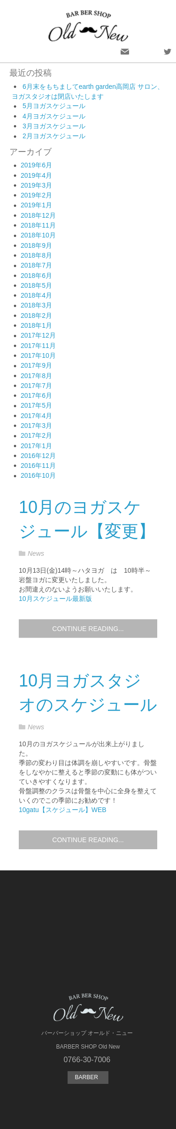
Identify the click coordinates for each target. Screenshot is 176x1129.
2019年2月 (36, 195)
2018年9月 (36, 245)
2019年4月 (36, 175)
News (36, 553)
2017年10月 (38, 355)
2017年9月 (36, 365)
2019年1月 (36, 205)
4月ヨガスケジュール (54, 116)
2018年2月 (36, 315)
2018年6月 (36, 275)
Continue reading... (87, 628)
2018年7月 (36, 265)
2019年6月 (36, 165)
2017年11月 (38, 345)
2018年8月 (36, 255)
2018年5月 (36, 285)
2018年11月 (38, 225)
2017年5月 (36, 405)
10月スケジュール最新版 (55, 598)
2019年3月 (36, 185)
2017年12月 (38, 335)
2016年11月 (38, 465)
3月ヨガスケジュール (54, 126)
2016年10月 (38, 475)
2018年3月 (36, 305)
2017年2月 (36, 435)
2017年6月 (36, 395)
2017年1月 (36, 446)
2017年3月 (36, 425)
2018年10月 (38, 235)
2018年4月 (36, 295)
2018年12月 (38, 215)
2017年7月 (36, 385)
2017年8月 (36, 375)
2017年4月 (36, 415)
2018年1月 (36, 325)
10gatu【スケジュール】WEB (63, 809)
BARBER (88, 1077)
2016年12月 (38, 455)
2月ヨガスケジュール (54, 136)
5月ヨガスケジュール (54, 106)
